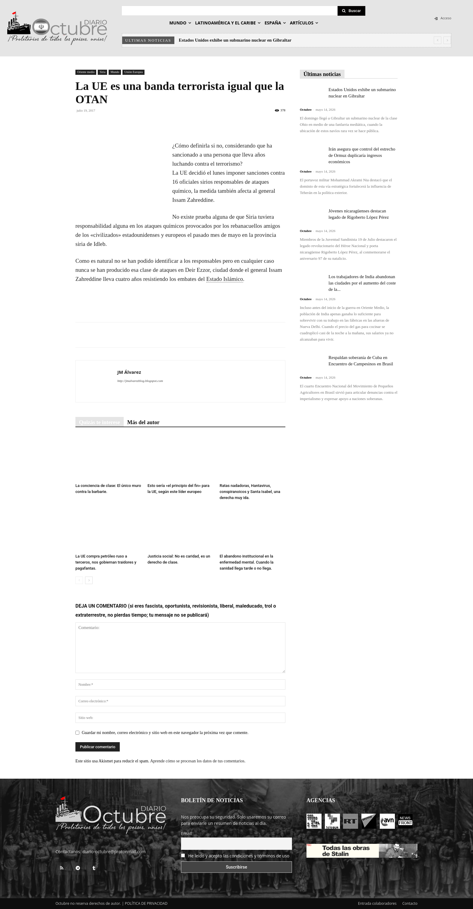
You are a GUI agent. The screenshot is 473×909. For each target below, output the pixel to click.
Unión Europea (133, 72)
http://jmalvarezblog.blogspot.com (140, 381)
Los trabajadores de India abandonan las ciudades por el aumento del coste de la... (362, 283)
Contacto (409, 903)
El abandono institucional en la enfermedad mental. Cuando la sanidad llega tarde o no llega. (247, 562)
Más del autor (143, 422)
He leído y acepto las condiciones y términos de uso (239, 856)
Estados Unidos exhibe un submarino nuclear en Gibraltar (235, 40)
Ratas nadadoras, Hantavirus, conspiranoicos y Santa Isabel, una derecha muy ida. (250, 491)
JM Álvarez (129, 372)
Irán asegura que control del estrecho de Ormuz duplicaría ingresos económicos (362, 155)
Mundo (114, 72)
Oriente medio (85, 72)
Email (186, 833)
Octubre (306, 109)
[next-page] (89, 580)
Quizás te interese (99, 422)
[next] (447, 40)
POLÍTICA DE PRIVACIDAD (146, 903)
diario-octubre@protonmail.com (114, 851)
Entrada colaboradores (377, 903)
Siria (102, 72)
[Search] (351, 11)
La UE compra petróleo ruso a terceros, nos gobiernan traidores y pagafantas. (105, 562)
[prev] (437, 40)
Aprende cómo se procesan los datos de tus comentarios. (198, 761)
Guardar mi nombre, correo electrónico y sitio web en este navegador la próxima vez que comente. (165, 732)
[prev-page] (79, 580)
